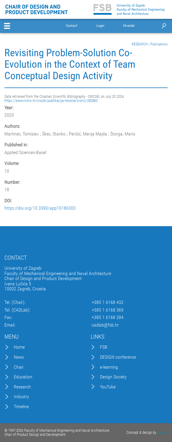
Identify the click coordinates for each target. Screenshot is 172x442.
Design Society (113, 377)
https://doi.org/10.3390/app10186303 (40, 208)
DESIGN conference (118, 357)
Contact (71, 26)
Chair (19, 367)
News (19, 357)
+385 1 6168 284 (107, 317)
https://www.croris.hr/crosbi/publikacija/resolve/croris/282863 (51, 100)
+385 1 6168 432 (107, 302)
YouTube (108, 387)
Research (22, 387)
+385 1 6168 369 (107, 310)
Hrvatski (129, 26)
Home (19, 347)
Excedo (162, 432)
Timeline (21, 406)
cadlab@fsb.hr (105, 325)
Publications (159, 44)
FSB (103, 347)
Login (100, 26)
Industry (21, 396)
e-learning (109, 367)
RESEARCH (139, 44)
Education (23, 377)
